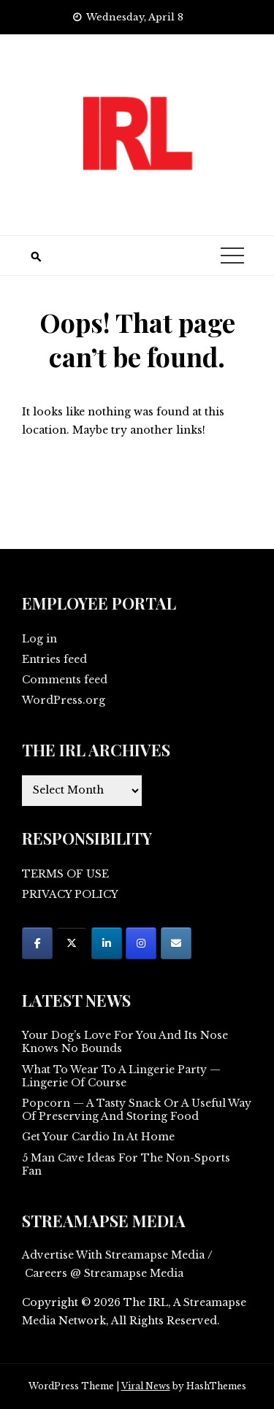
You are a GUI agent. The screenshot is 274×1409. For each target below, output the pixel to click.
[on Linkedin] (106, 943)
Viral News (145, 1386)
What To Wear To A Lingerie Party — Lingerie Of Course (121, 1076)
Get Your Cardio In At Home (98, 1136)
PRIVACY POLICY (70, 894)
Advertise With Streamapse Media (113, 1255)
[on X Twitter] (71, 943)
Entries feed (54, 659)
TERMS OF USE (65, 873)
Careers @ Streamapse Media (104, 1273)
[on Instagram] (141, 943)
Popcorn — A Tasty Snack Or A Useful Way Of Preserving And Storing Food (136, 1110)
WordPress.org (63, 700)
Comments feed (64, 679)
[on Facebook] (37, 943)
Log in (39, 638)
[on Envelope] (176, 943)
